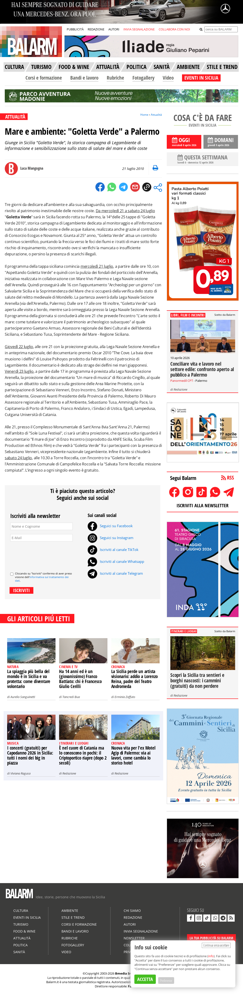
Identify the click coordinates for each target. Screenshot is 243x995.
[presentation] (46, 554)
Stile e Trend (73, 917)
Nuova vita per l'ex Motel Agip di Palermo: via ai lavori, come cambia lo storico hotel (133, 755)
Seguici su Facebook (110, 525)
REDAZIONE (96, 29)
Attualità (156, 115)
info (211, 956)
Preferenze (166, 980)
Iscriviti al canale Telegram (115, 573)
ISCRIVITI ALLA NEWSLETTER (202, 505)
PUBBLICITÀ (75, 29)
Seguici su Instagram (110, 537)
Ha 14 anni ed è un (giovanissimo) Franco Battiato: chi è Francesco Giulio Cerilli (80, 678)
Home (144, 115)
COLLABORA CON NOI (174, 29)
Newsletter (134, 938)
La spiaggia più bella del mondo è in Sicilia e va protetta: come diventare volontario (28, 678)
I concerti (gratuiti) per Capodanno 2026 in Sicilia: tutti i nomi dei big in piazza (30, 755)
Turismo (20, 924)
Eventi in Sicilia (27, 917)
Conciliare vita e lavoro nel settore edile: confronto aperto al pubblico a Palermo (202, 369)
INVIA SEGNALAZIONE (139, 29)
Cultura (20, 910)
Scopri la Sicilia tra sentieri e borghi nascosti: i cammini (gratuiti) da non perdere (197, 680)
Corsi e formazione (43, 77)
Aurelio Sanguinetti (22, 697)
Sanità (19, 952)
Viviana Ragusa (20, 773)
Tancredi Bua (71, 697)
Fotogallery (143, 77)
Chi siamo (132, 910)
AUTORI (113, 29)
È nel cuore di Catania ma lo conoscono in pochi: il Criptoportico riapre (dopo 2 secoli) (82, 755)
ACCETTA (145, 979)
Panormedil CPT (181, 380)
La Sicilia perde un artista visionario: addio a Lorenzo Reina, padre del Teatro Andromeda (134, 678)
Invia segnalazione (141, 931)
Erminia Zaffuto (125, 697)
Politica (20, 945)
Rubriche (115, 77)
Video (168, 77)
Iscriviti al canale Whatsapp (116, 561)
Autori (130, 924)
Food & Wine (24, 931)
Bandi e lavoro (84, 77)
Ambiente (69, 910)
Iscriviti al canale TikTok (113, 549)
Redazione (69, 773)
